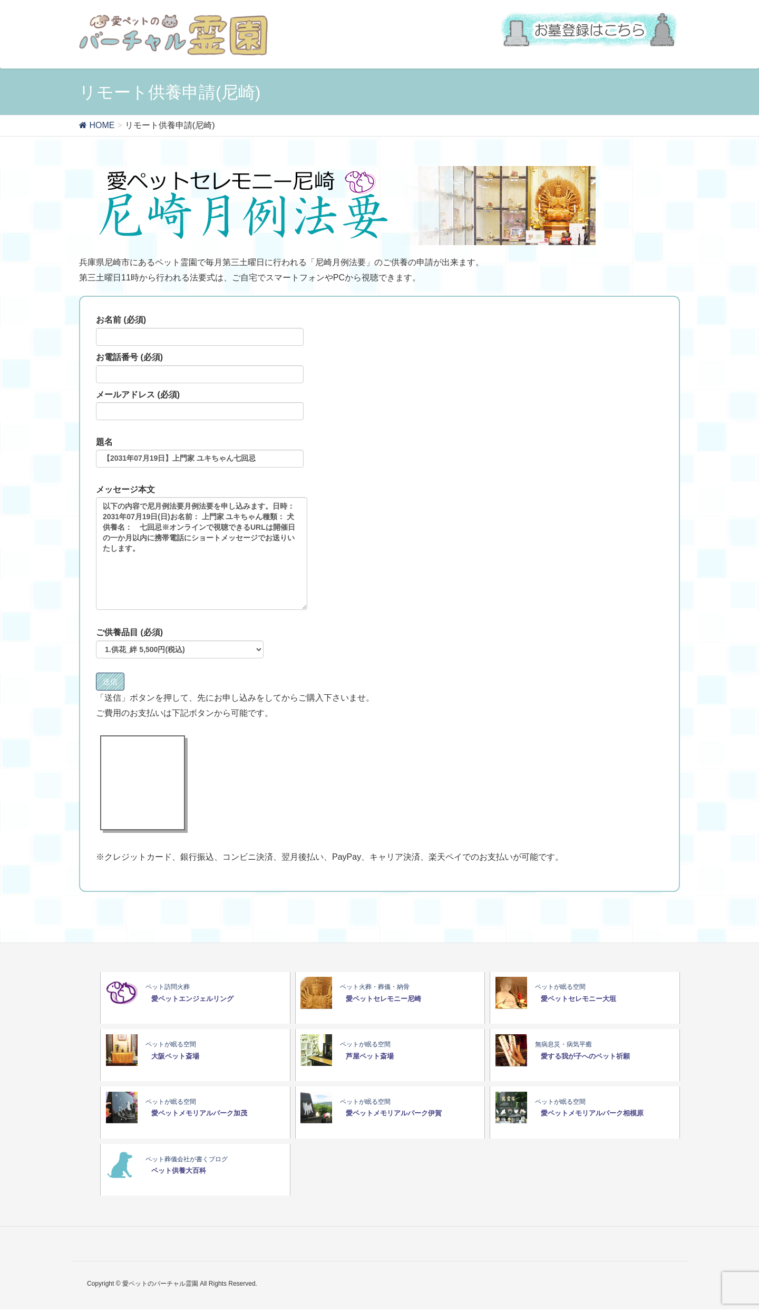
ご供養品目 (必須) (180, 643)
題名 (200, 453)
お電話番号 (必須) (200, 368)
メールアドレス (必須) (200, 405)
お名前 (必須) (200, 330)
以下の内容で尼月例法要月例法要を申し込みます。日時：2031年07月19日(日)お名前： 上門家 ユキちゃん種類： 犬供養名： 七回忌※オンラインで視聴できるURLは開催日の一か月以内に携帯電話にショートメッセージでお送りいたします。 (201, 553)
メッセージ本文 (201, 547)
